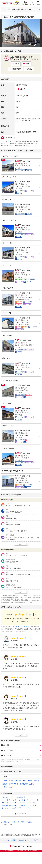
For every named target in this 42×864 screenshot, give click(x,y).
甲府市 (28, 63)
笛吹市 (11, 787)
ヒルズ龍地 (19, 797)
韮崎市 (30, 780)
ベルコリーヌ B (7, 797)
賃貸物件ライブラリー (19, 822)
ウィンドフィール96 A (10, 802)
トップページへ (22, 814)
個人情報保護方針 (24, 840)
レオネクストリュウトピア (11, 808)
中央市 (36, 780)
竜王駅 (30, 69)
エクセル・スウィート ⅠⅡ (28, 800)
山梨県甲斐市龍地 (21, 85)
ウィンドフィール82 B (10, 805)
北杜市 (4, 784)
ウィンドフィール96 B (28, 802)
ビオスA (26, 808)
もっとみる (20, 544)
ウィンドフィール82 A (28, 805)
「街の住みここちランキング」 (23, 626)
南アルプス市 (13, 784)
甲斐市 (17, 63)
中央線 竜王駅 (21, 132)
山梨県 (4, 776)
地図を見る (22, 89)
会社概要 (35, 840)
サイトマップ (5, 840)
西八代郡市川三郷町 (27, 784)
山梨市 (4, 787)
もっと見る (20, 735)
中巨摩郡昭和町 (16, 69)
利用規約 (14, 840)
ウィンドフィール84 (9, 800)
